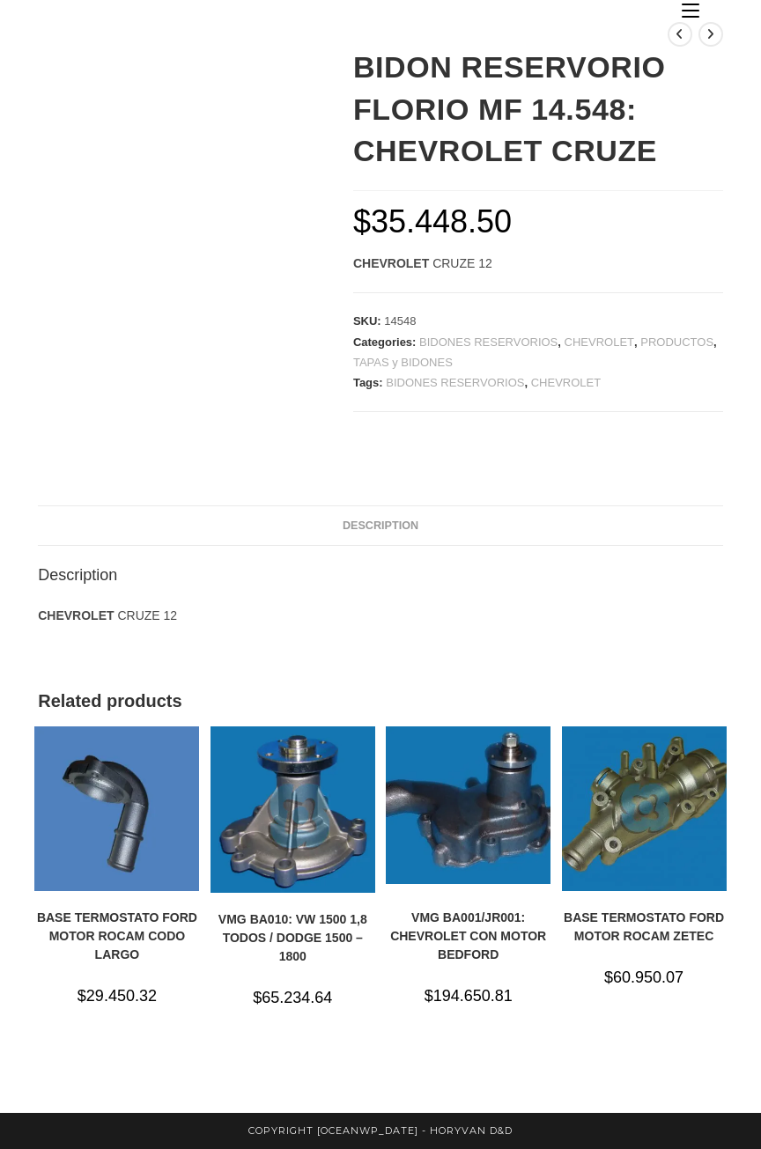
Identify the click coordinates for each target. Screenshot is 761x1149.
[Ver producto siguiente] (710, 34)
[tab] (380, 526)
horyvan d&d (471, 1130)
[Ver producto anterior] (680, 34)
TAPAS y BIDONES (403, 362)
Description (380, 525)
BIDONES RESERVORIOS (488, 342)
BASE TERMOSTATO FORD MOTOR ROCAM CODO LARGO (117, 935)
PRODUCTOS (676, 342)
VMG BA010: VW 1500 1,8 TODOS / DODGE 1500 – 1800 (292, 937)
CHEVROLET (599, 342)
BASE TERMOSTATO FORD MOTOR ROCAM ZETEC (644, 926)
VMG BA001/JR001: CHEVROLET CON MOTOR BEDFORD (468, 935)
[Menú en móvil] (690, 11)
